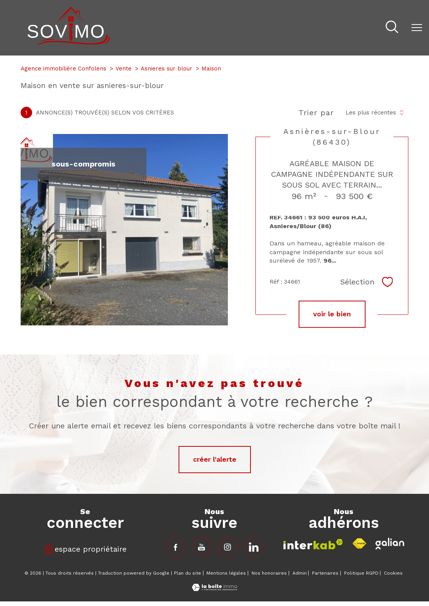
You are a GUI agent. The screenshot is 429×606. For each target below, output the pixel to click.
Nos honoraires (269, 573)
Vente (123, 68)
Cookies (393, 573)
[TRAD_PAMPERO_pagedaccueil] (69, 43)
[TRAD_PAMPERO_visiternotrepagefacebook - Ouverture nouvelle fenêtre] (175, 547)
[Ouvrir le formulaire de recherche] (392, 28)
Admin (299, 573)
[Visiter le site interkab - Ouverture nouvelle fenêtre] (313, 544)
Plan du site (187, 573)
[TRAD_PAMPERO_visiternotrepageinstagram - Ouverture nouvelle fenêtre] (227, 547)
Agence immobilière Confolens (63, 68)
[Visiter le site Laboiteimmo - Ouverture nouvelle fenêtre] (214, 589)
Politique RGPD (361, 573)
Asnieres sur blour (166, 68)
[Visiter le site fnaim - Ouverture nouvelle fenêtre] (359, 543)
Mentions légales (226, 573)
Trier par (316, 112)
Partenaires (325, 573)
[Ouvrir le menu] (417, 27)
